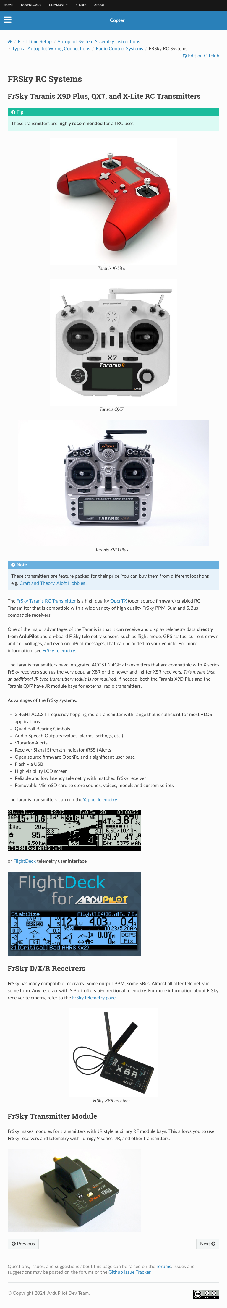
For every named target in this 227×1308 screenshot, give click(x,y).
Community (58, 5)
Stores (81, 5)
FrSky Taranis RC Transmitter (46, 601)
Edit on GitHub (203, 56)
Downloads (31, 5)
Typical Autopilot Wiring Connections (51, 48)
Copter (117, 20)
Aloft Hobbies (70, 583)
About (99, 5)
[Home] (10, 41)
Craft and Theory (37, 583)
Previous (23, 1243)
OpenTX (118, 601)
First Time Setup (35, 41)
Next (207, 1243)
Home (8, 5)
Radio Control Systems (119, 48)
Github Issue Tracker (129, 1272)
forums (163, 1266)
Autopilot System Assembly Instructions (98, 41)
